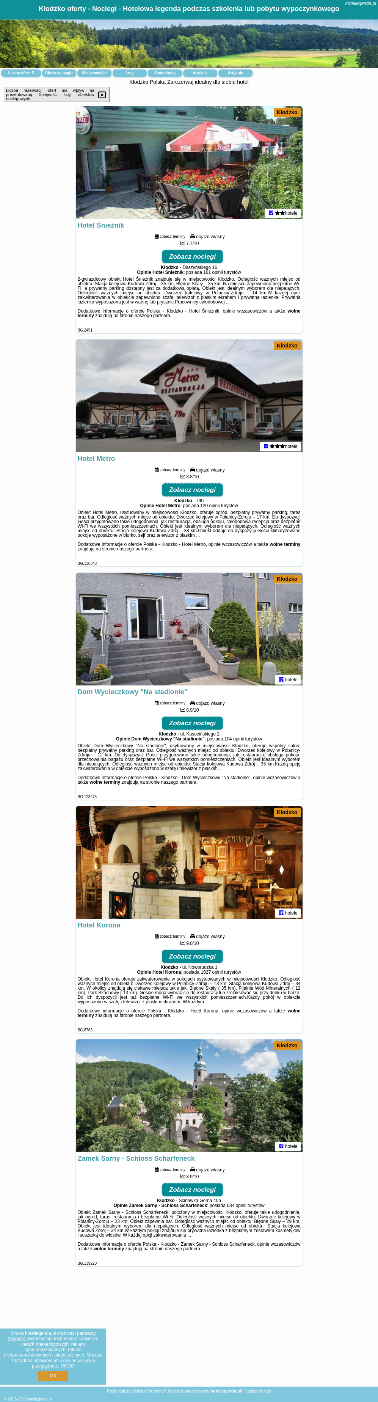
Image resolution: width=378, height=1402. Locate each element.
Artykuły (235, 73)
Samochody (165, 73)
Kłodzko (287, 112)
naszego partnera (152, 316)
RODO (67, 1366)
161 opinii (213, 273)
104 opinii (234, 740)
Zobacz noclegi (192, 257)
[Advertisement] (189, 1332)
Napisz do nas (258, 1391)
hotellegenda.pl (360, 3)
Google (16, 1338)
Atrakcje (200, 73)
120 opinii (210, 506)
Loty (129, 73)
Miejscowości (94, 73)
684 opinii (236, 1206)
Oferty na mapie (59, 73)
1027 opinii (212, 973)
